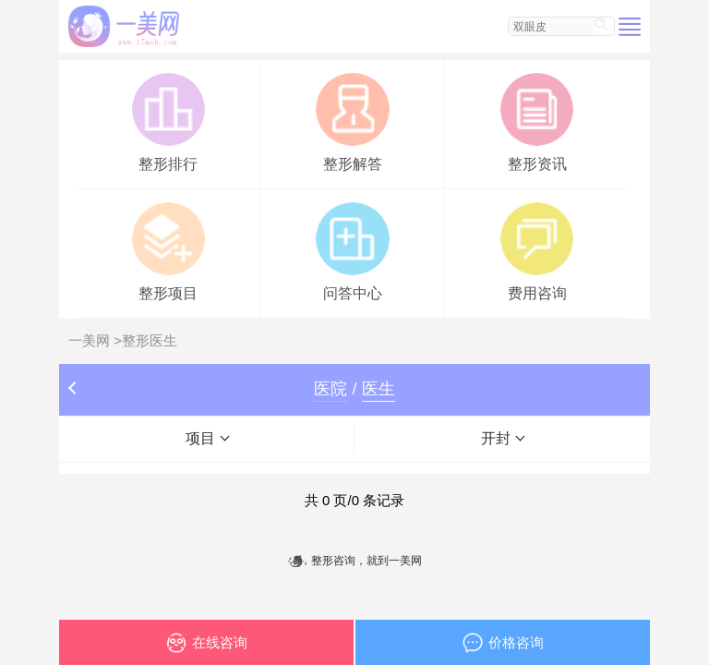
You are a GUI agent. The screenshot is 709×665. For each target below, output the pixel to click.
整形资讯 (537, 120)
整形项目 (168, 250)
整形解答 (352, 120)
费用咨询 (537, 250)
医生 (378, 389)
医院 (330, 389)
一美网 (89, 340)
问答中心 (352, 250)
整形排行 (168, 120)
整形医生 (149, 340)
